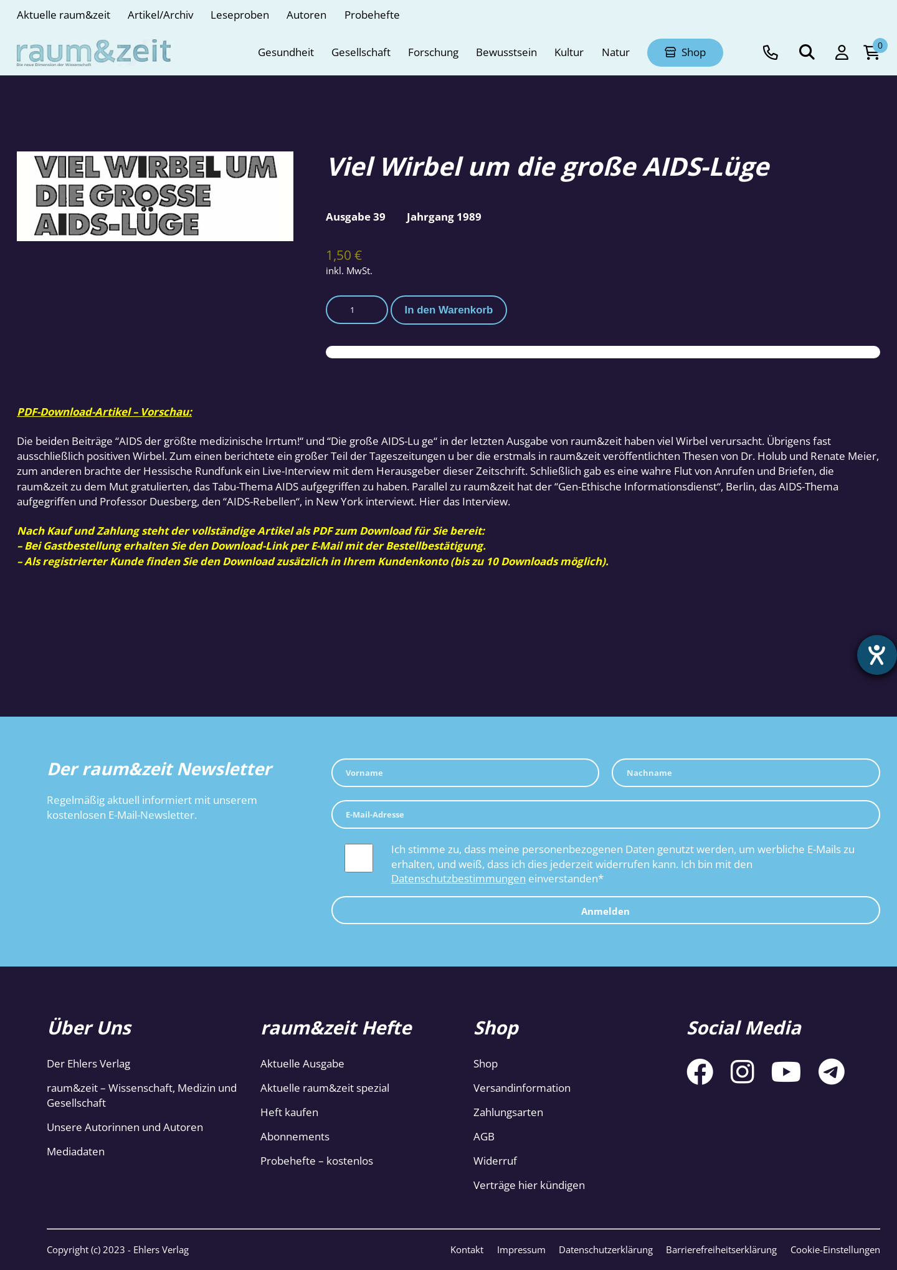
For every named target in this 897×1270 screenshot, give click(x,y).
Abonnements (295, 1136)
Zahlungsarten (508, 1112)
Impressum (521, 1249)
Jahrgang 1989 (444, 216)
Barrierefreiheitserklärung (721, 1249)
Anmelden (605, 911)
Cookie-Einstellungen (835, 1249)
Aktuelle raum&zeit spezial (324, 1088)
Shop (485, 1063)
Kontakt (466, 1249)
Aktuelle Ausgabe (302, 1063)
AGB (484, 1136)
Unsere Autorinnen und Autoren (125, 1127)
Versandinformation (522, 1088)
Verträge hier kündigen (529, 1185)
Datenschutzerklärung (606, 1249)
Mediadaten (76, 1151)
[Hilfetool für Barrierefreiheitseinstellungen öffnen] (876, 655)
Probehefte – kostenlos (316, 1160)
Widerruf (495, 1160)
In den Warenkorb (449, 310)
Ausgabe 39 (356, 216)
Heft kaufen (289, 1112)
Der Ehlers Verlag (88, 1063)
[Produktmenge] (357, 309)
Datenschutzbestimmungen (458, 878)
